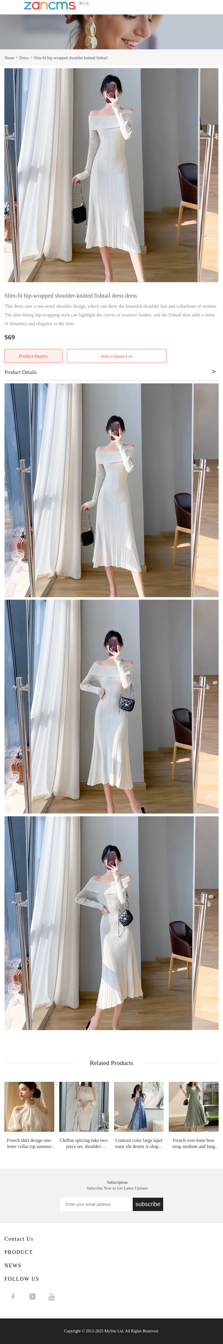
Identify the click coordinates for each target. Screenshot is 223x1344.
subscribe (148, 1204)
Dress (24, 57)
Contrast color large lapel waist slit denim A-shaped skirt (139, 1143)
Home (9, 57)
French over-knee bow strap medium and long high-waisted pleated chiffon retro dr (193, 1143)
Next (210, 175)
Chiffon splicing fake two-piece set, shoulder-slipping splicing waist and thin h (84, 1143)
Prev (12, 175)
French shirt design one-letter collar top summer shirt (29, 1143)
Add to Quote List (117, 356)
